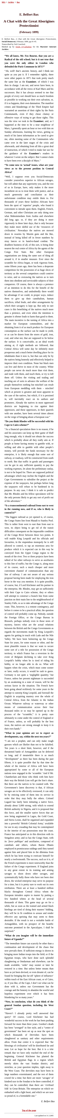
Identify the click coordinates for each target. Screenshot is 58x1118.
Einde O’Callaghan (24, 47)
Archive (11, 2)
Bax (18, 2)
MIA (3, 2)
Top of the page (29, 1110)
